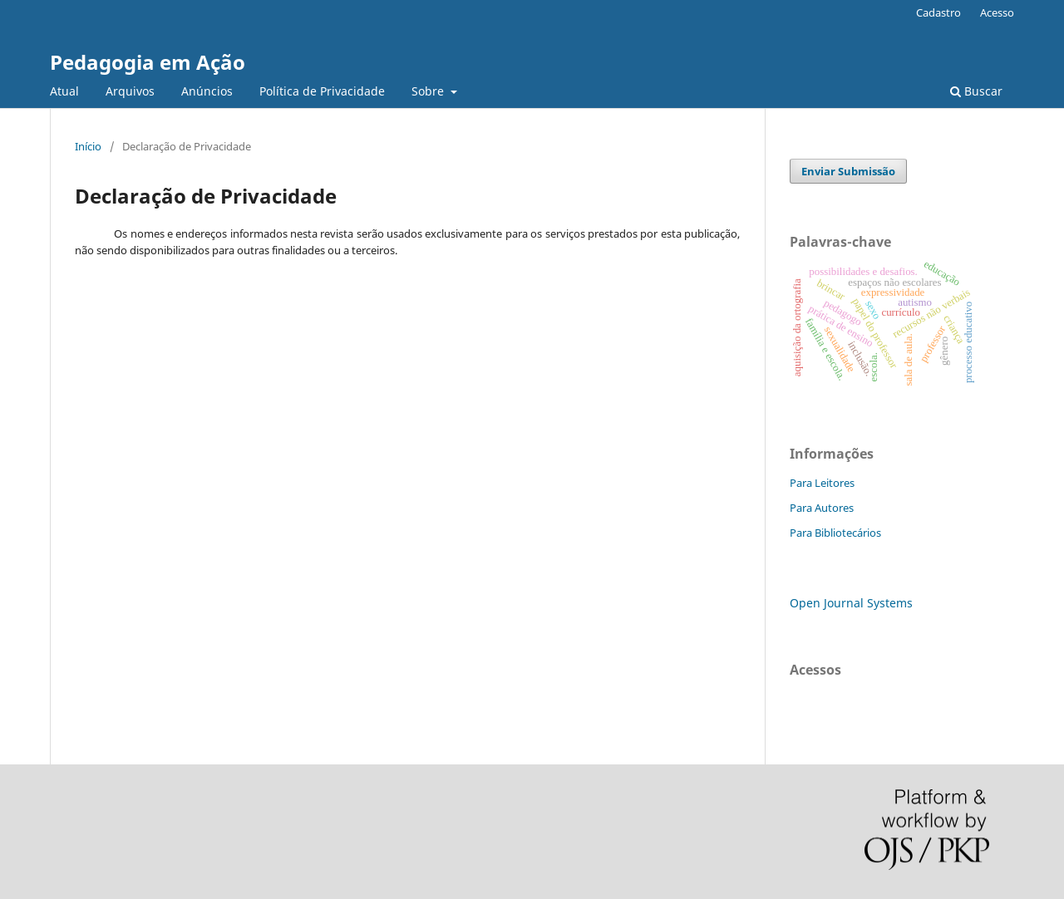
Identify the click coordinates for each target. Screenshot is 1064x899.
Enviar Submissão (848, 171)
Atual (64, 91)
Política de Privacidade (322, 91)
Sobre (429, 91)
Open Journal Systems (851, 603)
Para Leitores (822, 482)
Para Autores (822, 507)
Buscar (976, 91)
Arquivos (130, 91)
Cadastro (938, 12)
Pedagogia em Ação (147, 62)
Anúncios (207, 91)
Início (88, 146)
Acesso (997, 12)
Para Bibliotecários (835, 532)
